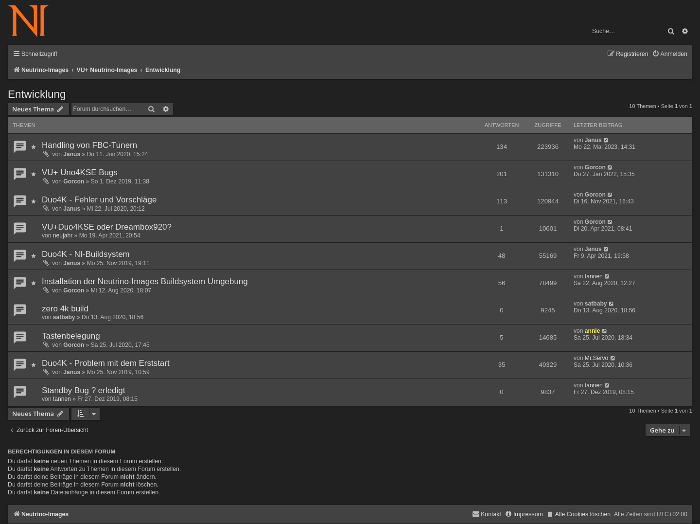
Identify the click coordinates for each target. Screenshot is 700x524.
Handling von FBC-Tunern (89, 145)
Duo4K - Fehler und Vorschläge (99, 199)
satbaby (64, 317)
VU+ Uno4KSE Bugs (80, 172)
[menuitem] (669, 54)
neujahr (62, 235)
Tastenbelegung (71, 336)
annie (592, 330)
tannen (594, 276)
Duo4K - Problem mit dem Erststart (106, 363)
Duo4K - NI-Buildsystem (86, 254)
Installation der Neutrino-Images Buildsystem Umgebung (145, 281)
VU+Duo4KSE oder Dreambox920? (107, 227)
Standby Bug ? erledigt (83, 390)
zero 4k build (65, 308)
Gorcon (73, 181)
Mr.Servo (596, 358)
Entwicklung (37, 94)
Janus (71, 154)
